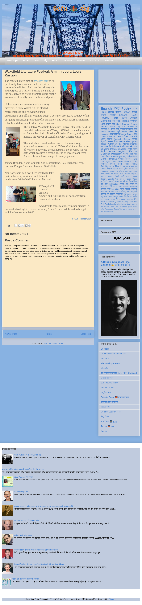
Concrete (104, 171)
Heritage (127, 194)
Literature (115, 189)
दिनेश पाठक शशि (130, 136)
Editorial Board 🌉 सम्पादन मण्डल (115, 397)
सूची (118, 131)
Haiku (134, 159)
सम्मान (112, 164)
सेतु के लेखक (106, 392)
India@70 (114, 171)
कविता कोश (105, 407)
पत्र (131, 154)
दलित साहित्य (125, 189)
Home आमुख (12, 60)
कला (126, 171)
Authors (68, 60)
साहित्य (127, 159)
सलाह (106, 191)
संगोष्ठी (111, 211)
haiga (123, 199)
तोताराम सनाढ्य (132, 209)
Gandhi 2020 (130, 161)
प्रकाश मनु (115, 127)
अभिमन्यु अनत (125, 191)
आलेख (111, 112)
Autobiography (107, 166)
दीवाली (119, 204)
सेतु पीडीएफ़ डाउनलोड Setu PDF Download (119, 373)
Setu (37, 60)
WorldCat (105, 358)
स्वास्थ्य (111, 191)
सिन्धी (117, 176)
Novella (118, 166)
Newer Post (11, 334)
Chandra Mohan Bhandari (113, 149)
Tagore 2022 (117, 169)
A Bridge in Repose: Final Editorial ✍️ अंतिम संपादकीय (115, 263)
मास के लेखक (105, 211)
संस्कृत (120, 161)
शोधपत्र (116, 120)
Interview (105, 134)
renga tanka (118, 196)
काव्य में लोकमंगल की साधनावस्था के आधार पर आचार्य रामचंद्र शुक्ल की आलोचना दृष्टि (43, 506)
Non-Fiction (119, 179)
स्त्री (122, 176)
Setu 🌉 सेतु (71, 9)
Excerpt (122, 134)
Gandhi (111, 179)
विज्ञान (109, 168)
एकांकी (130, 207)
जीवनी (107, 156)
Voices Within (129, 120)
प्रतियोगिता (104, 181)
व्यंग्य (135, 129)
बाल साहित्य (114, 134)
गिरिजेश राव (128, 196)
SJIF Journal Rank (109, 383)
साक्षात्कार (104, 146)
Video (135, 179)
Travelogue (115, 174)
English (106, 108)
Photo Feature (108, 131)
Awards (81, 60)
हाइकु (113, 199)
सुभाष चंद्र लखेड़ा (125, 156)
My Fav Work (106, 196)
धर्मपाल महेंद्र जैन (129, 131)
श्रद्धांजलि (134, 174)
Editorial (123, 115)
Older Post (85, 334)
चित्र (103, 156)
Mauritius (104, 186)
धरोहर (103, 139)
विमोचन (112, 194)
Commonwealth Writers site (113, 354)
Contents (106, 120)
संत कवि (104, 184)
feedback (123, 207)
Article (133, 118)
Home (49, 334)
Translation (132, 127)
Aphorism (110, 202)
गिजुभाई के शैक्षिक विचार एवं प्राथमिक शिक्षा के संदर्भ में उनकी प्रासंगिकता (39, 564)
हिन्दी (116, 108)
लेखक (103, 115)
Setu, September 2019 (81, 219)
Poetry (126, 108)
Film (118, 199)
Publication (113, 184)
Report (128, 179)
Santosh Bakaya (122, 139)
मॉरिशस (134, 181)
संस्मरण (110, 141)
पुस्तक (113, 115)
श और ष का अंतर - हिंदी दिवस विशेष (26, 521)
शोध (135, 134)
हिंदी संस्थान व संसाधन (109, 402)
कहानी (118, 112)
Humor (134, 194)
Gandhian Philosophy (111, 154)
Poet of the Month (121, 209)
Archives (108, 60)
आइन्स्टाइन (118, 181)
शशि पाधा (125, 146)
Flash (128, 141)
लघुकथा (104, 129)
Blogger (112, 599)
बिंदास (109, 139)
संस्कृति (111, 181)
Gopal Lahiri (106, 136)
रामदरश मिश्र (105, 189)
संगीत (102, 209)
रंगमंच (124, 204)
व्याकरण (107, 199)
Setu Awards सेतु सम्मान (23, 477)
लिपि (135, 199)
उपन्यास (103, 194)
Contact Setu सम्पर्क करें (111, 412)
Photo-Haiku (114, 207)
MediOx (104, 368)
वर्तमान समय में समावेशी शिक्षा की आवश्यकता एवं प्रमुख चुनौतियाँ (36, 550)
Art (109, 129)
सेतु (45, 60)
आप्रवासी (134, 191)
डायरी (131, 202)
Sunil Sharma (122, 124)
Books (26, 60)
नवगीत (135, 196)
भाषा (135, 154)
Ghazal (130, 134)
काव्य (135, 108)
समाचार (122, 141)
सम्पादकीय (129, 129)
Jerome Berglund (117, 151)
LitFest (126, 186)
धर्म (108, 194)
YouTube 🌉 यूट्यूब (109, 421)
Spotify (104, 431)
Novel (125, 154)
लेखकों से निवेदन (107, 378)
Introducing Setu (21, 492)
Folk (102, 204)
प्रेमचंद (126, 169)
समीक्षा (134, 112)
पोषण (127, 164)
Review (105, 118)
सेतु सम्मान (130, 184)
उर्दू (124, 166)
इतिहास (121, 171)
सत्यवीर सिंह (133, 169)
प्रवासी (121, 159)
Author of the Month (118, 144)
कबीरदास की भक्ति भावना (23, 535)
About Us (94, 60)
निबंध (116, 141)
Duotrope (105, 349)
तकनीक (114, 204)
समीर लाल (133, 146)
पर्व (136, 184)
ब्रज (135, 202)
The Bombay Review (110, 363)
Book (134, 115)
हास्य (120, 186)
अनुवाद (122, 129)
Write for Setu (107, 387)
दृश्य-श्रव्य (133, 186)
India (115, 118)
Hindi (103, 112)
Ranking (125, 202)
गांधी (121, 174)
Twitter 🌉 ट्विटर (108, 426)
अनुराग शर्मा (110, 124)
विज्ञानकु (104, 164)
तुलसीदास (130, 199)
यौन (102, 199)
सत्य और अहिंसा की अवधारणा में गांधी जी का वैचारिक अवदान (22, 469)
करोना (120, 164)
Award (103, 176)
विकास (129, 204)
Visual (117, 191)
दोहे (111, 186)
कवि (123, 127)
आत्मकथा (114, 156)
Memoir (133, 144)
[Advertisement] (119, 85)
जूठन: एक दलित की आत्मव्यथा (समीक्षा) (25, 579)
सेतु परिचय (105, 416)
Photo (110, 176)
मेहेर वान (133, 151)
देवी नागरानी (116, 146)
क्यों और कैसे (127, 181)
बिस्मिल (134, 164)
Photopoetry (109, 209)
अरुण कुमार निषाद (108, 161)
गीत (110, 146)
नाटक (115, 186)
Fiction (126, 112)
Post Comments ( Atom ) (53, 343)
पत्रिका (135, 207)
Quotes (118, 202)
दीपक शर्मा (115, 129)
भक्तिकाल (134, 189)
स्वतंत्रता (119, 194)
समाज (103, 202)
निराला (122, 184)
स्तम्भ (124, 118)
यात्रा (128, 166)
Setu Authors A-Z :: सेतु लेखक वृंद (27, 455)
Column (127, 174)
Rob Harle (118, 136)
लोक (102, 191)
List (103, 124)
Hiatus (55, 60)
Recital (108, 204)
